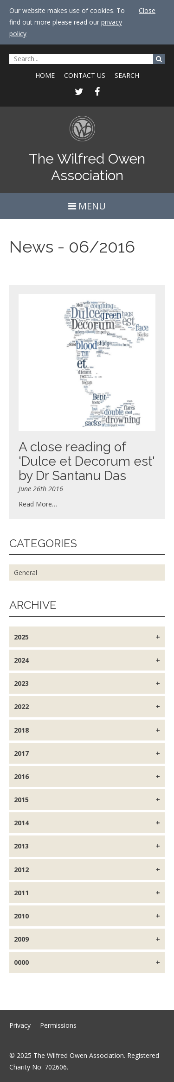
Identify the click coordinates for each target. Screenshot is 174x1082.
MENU (87, 206)
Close (147, 10)
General (25, 572)
